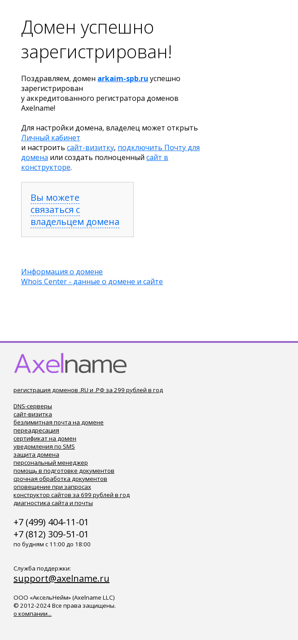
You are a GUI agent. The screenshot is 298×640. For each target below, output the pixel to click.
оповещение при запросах (52, 487)
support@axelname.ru (61, 578)
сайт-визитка (32, 414)
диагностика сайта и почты (53, 503)
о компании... (32, 614)
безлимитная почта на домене (58, 422)
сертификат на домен (44, 438)
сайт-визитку (90, 147)
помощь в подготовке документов (63, 471)
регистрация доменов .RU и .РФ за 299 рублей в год (88, 390)
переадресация (36, 430)
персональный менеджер (50, 462)
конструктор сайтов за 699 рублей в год (71, 495)
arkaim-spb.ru (122, 78)
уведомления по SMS (44, 446)
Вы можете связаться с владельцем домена (75, 209)
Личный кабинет (50, 138)
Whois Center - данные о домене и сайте (92, 281)
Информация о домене (62, 272)
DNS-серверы (32, 406)
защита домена (36, 454)
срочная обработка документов (60, 479)
